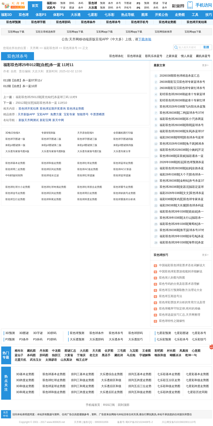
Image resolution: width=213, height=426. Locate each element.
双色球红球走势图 (87, 163)
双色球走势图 (167, 22)
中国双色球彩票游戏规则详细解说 (180, 271)
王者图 (146, 350)
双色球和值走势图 (51, 163)
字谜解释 (145, 355)
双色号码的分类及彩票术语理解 (179, 283)
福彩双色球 (51, 48)
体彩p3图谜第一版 (15, 145)
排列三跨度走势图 (82, 392)
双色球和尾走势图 (51, 199)
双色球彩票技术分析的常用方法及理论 (182, 303)
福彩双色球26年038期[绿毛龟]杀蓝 (182, 236)
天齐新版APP (26, 114)
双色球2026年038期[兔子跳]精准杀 (182, 143)
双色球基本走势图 (15, 163)
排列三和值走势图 (82, 380)
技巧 (208, 14)
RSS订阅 (109, 404)
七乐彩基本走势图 (168, 374)
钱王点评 (82, 359)
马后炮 (131, 355)
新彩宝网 (45, 120)
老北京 (93, 355)
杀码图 (31, 355)
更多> (205, 65)
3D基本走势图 (25, 374)
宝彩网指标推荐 (163, 31)
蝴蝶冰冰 (175, 355)
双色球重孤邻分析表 (124, 199)
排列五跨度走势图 (139, 380)
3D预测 (10, 333)
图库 (144, 14)
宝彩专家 (69, 114)
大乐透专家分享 (122, 151)
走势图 (180, 14)
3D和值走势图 (25, 386)
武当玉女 (35, 359)
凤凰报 (183, 350)
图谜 (71, 7)
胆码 (71, 3)
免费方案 (56, 114)
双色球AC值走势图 (87, 169)
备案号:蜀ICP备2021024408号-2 (135, 422)
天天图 (96, 350)
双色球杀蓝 (134, 56)
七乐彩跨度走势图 (168, 392)
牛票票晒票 (97, 114)
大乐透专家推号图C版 (89, 151)
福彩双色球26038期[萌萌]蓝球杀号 (182, 125)
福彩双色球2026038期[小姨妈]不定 (182, 149)
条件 (80, 7)
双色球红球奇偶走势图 (53, 187)
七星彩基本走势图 (197, 374)
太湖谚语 (51, 359)
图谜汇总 (70, 350)
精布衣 (19, 350)
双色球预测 (13, 22)
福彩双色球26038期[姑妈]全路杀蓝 (182, 168)
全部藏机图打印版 (123, 132)
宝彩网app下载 (16, 31)
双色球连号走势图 (15, 193)
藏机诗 (118, 355)
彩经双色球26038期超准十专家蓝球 (182, 94)
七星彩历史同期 (197, 392)
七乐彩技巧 (199, 339)
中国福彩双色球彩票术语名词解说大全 (182, 266)
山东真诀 (66, 359)
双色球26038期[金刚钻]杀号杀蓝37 (182, 180)
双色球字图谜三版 (87, 139)
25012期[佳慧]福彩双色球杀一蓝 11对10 (41, 102)
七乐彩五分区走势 (168, 380)
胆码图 (44, 355)
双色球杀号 (113, 22)
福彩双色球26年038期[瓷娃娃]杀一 (182, 211)
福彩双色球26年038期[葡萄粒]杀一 (182, 223)
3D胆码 (52, 333)
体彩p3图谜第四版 (123, 145)
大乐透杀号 (116, 339)
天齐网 (34, 48)
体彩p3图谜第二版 (51, 145)
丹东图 (44, 350)
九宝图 (134, 350)
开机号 (127, 7)
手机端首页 (93, 404)
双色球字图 (38, 22)
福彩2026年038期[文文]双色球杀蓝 (182, 193)
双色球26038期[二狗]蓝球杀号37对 (182, 112)
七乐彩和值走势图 (168, 386)
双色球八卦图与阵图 (172, 277)
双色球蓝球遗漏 (122, 175)
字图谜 (127, 3)
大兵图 (84, 350)
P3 (138, 3)
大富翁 (68, 355)
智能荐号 (83, 114)
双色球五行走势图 (15, 199)
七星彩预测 (164, 333)
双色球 (92, 3)
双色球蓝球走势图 (123, 163)
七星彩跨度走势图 (197, 386)
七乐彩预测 (164, 339)
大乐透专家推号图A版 (17, 151)
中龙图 (56, 350)
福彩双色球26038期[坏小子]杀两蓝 (182, 118)
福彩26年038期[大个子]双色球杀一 (182, 174)
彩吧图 (158, 350)
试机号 (51, 7)
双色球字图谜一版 (15, 139)
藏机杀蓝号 (203, 56)
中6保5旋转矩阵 (14, 175)
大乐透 (92, 7)
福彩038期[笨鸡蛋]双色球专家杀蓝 (182, 199)
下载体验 (144, 39)
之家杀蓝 (171, 56)
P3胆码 (51, 339)
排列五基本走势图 (139, 374)
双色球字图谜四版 (123, 139)
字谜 (62, 7)
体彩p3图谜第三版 (87, 145)
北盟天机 (20, 359)
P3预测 (10, 339)
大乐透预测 (77, 339)
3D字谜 (38, 333)
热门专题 (5, 355)
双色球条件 (88, 22)
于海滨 (81, 355)
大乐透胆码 (96, 339)
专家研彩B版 (48, 132)
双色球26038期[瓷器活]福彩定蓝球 (182, 186)
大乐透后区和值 (111, 386)
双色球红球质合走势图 (89, 187)
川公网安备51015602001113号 (178, 422)
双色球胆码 (63, 22)
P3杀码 (37, 339)
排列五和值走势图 (139, 392)
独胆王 (56, 355)
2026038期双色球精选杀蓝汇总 (180, 75)
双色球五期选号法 (170, 296)
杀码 (80, 3)
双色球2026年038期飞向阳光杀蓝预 (183, 106)
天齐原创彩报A (85, 132)
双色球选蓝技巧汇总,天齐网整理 (179, 314)
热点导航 (127, 14)
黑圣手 (106, 355)
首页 (35, 5)
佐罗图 (109, 350)
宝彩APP (42, 114)
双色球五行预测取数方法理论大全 (180, 290)
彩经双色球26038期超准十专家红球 (182, 100)
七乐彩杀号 (181, 339)
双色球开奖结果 (197, 22)
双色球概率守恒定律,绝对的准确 (179, 308)
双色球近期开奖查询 (53, 108)
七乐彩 (109, 14)
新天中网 (58, 120)
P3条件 (24, 339)
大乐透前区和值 (111, 380)
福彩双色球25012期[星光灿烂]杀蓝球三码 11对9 (46, 97)
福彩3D (51, 3)
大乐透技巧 (135, 339)
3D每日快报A (12, 132)
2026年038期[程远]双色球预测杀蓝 (182, 162)
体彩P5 (58, 14)
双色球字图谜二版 (51, 139)
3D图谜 (24, 333)
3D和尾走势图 (25, 392)
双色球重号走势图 (123, 187)
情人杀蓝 (186, 56)
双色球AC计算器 (122, 169)
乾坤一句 (191, 355)
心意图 (196, 350)
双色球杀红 (116, 56)
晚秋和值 (160, 355)
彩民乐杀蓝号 (153, 56)
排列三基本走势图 (82, 374)
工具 (195, 14)
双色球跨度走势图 (87, 199)
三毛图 (121, 350)
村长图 (171, 350)
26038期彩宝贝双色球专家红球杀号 (182, 88)
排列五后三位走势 (139, 386)
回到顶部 (123, 404)
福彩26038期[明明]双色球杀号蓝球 (182, 137)
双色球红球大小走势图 (17, 187)
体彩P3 (41, 14)
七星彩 (92, 14)
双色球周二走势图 (15, 169)
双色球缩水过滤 (50, 175)
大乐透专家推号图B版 (53, 151)
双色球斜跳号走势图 (124, 193)
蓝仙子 (19, 355)
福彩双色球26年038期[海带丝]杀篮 (182, 242)
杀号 (118, 3)
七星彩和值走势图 (197, 380)
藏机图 (31, 350)
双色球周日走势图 (87, 193)
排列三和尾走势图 (82, 386)
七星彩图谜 (181, 333)
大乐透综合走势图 (111, 374)
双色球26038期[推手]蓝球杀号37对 (182, 230)
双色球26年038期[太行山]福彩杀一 (182, 217)
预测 (62, 3)
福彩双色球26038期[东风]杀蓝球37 (182, 131)
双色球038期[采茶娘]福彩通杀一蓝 (182, 156)
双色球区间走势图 (51, 169)
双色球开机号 (139, 22)
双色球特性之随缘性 (172, 320)
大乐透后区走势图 (111, 392)
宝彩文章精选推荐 (45, 31)
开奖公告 (161, 14)
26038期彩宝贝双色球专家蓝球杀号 (182, 81)
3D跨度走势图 (25, 380)
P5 (138, 7)
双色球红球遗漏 (86, 175)
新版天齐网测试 (29, 120)
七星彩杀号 (199, 333)
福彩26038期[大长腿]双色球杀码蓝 (182, 205)
